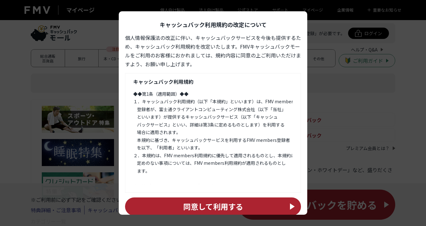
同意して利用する (213, 206)
